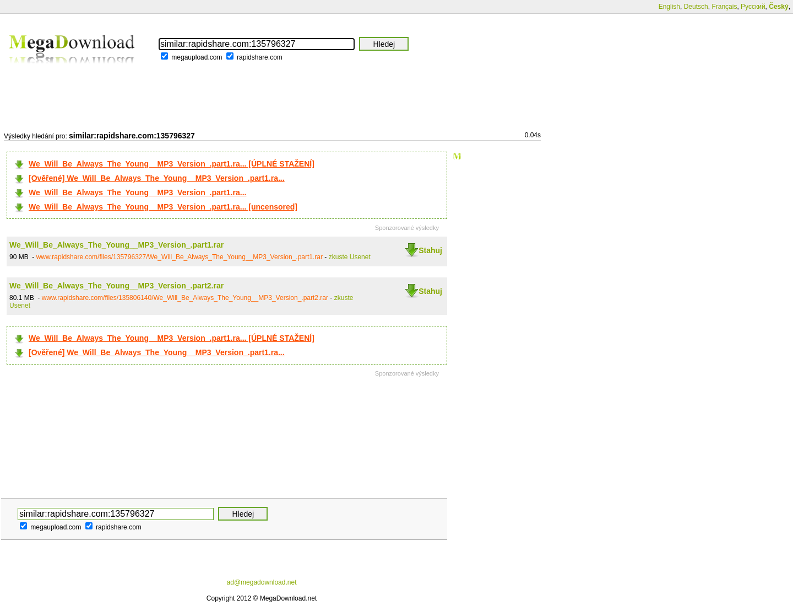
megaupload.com (196, 57)
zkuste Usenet (350, 257)
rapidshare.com (260, 57)
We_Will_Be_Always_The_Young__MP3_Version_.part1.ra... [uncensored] (163, 206)
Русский (753, 6)
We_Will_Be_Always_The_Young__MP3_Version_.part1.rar (116, 244)
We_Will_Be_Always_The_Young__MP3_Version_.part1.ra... (137, 192)
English (669, 6)
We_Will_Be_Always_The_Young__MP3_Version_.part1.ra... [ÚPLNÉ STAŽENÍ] (171, 163)
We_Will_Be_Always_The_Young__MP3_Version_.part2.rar (116, 285)
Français (724, 6)
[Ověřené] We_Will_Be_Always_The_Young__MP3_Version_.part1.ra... (157, 178)
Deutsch (696, 6)
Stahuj (430, 250)
